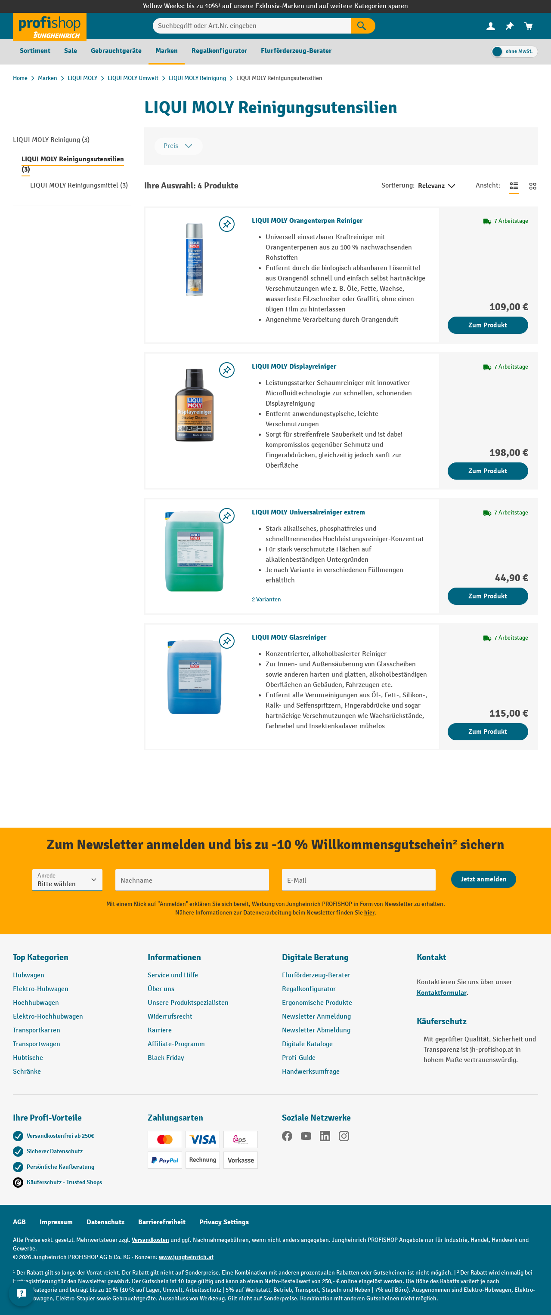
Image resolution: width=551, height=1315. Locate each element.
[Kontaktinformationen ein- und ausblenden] (21, 1293)
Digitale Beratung (315, 957)
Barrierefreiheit (162, 1222)
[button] (343, 961)
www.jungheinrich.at (186, 1257)
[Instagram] (344, 1138)
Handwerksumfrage (311, 1072)
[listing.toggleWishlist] (227, 224)
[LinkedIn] (325, 1138)
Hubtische (28, 1058)
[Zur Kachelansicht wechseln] (533, 186)
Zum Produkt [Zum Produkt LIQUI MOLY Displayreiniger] (487, 471)
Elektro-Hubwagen (40, 989)
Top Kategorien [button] (40, 957)
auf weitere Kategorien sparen (363, 6)
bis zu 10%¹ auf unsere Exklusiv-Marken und (252, 6)
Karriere (160, 1030)
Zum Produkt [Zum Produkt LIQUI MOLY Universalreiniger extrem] (487, 596)
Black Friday (166, 1058)
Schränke (27, 1072)
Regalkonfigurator (309, 989)
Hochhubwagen (36, 1003)
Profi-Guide (299, 1058)
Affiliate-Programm (176, 1044)
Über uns (161, 989)
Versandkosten (150, 1240)
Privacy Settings (224, 1222)
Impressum (56, 1222)
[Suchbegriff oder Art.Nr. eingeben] (252, 26)
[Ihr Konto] (490, 25)
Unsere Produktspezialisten (188, 1003)
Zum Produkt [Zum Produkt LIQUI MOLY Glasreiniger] (487, 731)
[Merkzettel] (509, 26)
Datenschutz (105, 1222)
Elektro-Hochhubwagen (48, 1017)
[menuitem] (490, 26)
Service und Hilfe (173, 975)
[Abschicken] (483, 879)
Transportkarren (36, 1030)
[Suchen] (363, 26)
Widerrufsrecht (170, 1017)
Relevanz (437, 186)
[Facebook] (287, 1138)
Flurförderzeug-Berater (316, 975)
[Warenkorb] (528, 26)
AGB (19, 1222)
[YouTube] (306, 1138)
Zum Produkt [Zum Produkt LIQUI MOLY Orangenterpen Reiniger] (487, 325)
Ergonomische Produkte (317, 1003)
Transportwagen (36, 1044)
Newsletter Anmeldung (316, 1017)
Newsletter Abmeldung (316, 1030)
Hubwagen (28, 975)
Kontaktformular (442, 993)
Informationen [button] (174, 957)
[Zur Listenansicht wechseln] (514, 186)
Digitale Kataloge (307, 1044)
